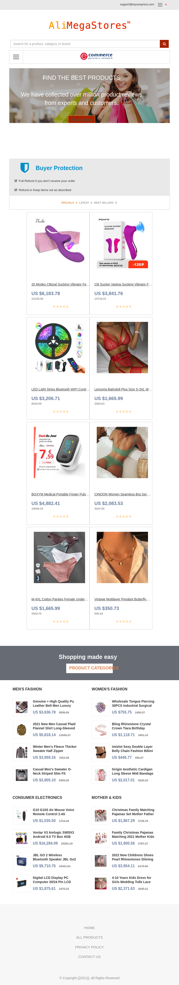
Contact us (89, 957)
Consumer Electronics (37, 798)
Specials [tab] (69, 202)
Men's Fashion (27, 689)
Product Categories (91, 668)
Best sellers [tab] (106, 202)
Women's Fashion (109, 689)
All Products (89, 937)
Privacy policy (89, 947)
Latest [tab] (86, 202)
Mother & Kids (106, 798)
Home (89, 928)
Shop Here (81, 120)
